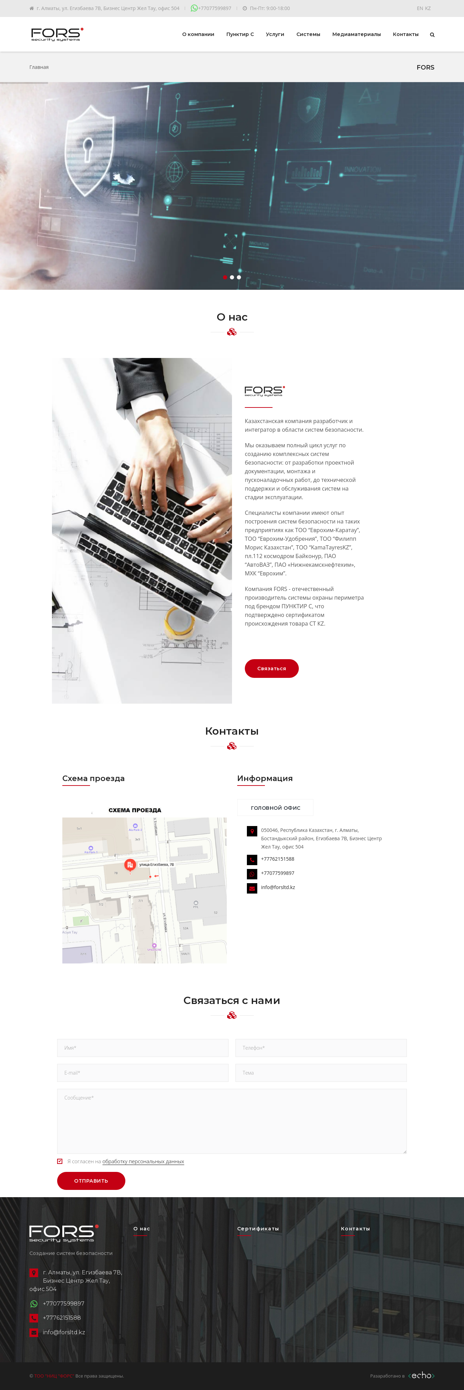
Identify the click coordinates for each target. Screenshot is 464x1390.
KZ (428, 8)
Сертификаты (258, 1229)
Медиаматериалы (356, 34)
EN (420, 8)
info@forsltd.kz (278, 887)
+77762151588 (277, 858)
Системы (308, 34)
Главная (39, 67)
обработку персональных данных (143, 1161)
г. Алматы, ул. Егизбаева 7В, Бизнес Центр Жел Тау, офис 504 (108, 8)
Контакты (406, 34)
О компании (198, 34)
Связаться (271, 668)
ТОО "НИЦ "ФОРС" (54, 1376)
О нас (142, 1229)
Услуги (275, 34)
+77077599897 (214, 8)
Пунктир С (240, 34)
